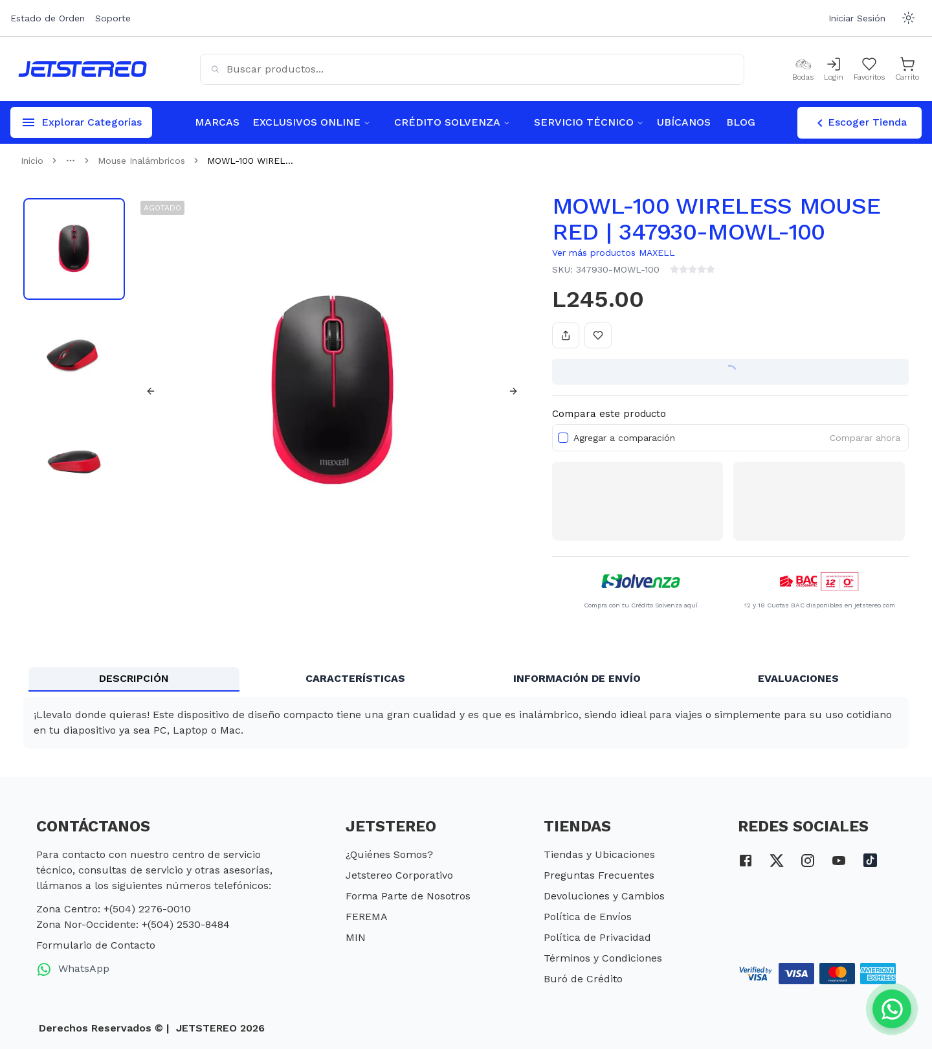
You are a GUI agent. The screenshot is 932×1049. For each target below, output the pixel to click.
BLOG (740, 122)
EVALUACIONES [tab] (798, 678)
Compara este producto (609, 414)
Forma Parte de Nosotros (408, 896)
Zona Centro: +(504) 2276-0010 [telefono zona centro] (113, 909)
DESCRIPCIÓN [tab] (134, 678)
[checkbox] (563, 438)
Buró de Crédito (583, 979)
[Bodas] (803, 69)
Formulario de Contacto (95, 945)
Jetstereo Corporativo (399, 875)
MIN (356, 937)
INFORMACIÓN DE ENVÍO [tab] (577, 678)
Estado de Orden (47, 18)
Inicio (32, 160)
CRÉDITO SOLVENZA (452, 122)
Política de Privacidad (597, 937)
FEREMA (367, 916)
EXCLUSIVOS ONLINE (311, 122)
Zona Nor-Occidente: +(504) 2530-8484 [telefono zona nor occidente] (133, 924)
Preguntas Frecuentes (599, 875)
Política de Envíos (588, 916)
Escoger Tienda (859, 123)
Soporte (113, 18)
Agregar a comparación (624, 437)
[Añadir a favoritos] (598, 335)
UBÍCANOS (684, 122)
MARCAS (217, 122)
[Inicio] (82, 69)
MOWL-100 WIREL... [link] (250, 160)
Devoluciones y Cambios (604, 896)
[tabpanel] (466, 723)
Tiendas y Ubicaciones (599, 854)
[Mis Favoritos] (869, 69)
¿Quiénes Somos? (389, 854)
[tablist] (466, 679)
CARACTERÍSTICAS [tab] (355, 678)
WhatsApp (72, 969)
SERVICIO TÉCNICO (589, 122)
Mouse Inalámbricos (141, 160)
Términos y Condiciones (603, 958)
